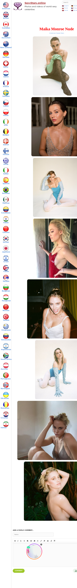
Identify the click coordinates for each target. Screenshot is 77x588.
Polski (66, 8)
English (66, 5)
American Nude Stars (56, 33)
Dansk (66, 10)
